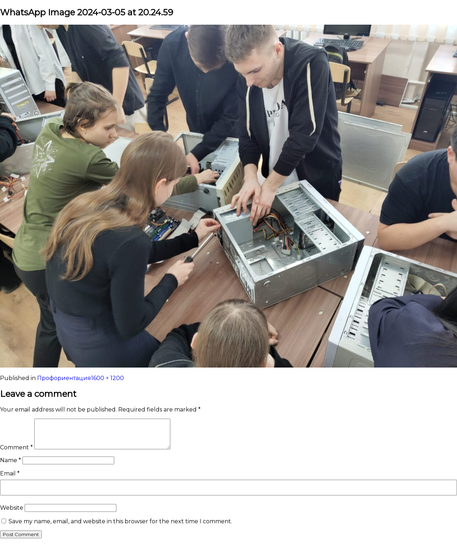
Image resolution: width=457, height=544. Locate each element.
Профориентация (64, 378)
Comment (16, 447)
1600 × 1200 (107, 378)
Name (10, 460)
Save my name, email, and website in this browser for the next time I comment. (120, 521)
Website (11, 507)
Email (10, 473)
